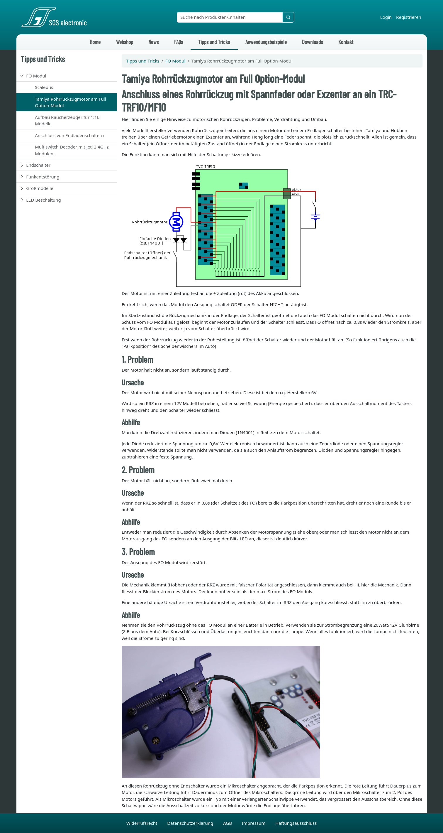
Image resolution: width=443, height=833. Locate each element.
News (153, 41)
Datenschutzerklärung (190, 823)
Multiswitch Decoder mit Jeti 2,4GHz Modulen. (71, 150)
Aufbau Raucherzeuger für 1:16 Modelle (67, 120)
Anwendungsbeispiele (266, 41)
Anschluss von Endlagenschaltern (69, 135)
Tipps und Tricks (214, 41)
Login (386, 17)
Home (95, 41)
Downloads (312, 41)
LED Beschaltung (43, 200)
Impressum (254, 823)
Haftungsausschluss (296, 823)
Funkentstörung (42, 177)
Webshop (124, 41)
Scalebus (44, 87)
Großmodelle (39, 188)
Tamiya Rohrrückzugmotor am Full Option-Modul (70, 102)
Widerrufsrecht (142, 823)
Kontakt (345, 41)
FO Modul (36, 76)
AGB (228, 823)
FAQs (178, 41)
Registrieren (408, 17)
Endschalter (38, 165)
